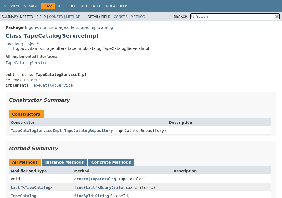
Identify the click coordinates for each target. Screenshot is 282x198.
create (81, 179)
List (15, 187)
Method (73, 17)
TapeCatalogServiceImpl (36, 130)
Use (61, 6)
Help (122, 6)
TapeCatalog (103, 179)
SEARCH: (181, 16)
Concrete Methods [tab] (111, 162)
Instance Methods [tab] (64, 162)
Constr (56, 17)
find (78, 187)
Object (31, 80)
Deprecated (91, 6)
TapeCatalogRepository (88, 130)
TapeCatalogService (26, 63)
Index (110, 6)
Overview (10, 6)
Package (30, 6)
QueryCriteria (115, 187)
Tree (72, 6)
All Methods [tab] (25, 162)
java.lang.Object (21, 44)
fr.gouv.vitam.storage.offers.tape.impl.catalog (69, 27)
